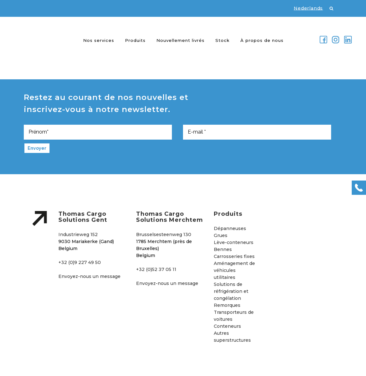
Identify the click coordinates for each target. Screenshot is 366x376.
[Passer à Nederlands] (305, 8)
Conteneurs (227, 326)
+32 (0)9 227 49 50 (79, 262)
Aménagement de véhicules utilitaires (234, 270)
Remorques (227, 305)
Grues (220, 235)
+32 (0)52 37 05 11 (156, 269)
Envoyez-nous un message (89, 276)
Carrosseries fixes (234, 256)
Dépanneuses (230, 228)
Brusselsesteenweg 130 (163, 234)
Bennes (223, 249)
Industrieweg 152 (78, 234)
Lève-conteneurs (233, 242)
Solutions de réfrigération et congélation (231, 291)
